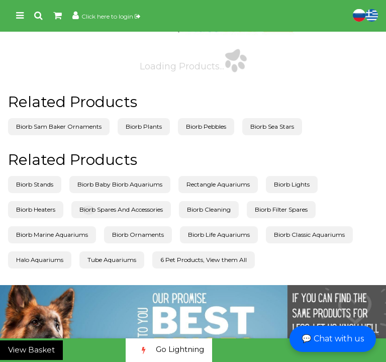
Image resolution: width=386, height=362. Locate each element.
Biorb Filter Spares (281, 209)
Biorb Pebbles (206, 126)
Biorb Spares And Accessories (121, 209)
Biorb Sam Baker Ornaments (59, 126)
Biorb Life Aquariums (219, 234)
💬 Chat (333, 338)
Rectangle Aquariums (218, 184)
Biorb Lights (292, 184)
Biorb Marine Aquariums (52, 234)
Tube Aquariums (111, 259)
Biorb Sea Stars (272, 126)
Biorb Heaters (35, 209)
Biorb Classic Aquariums (309, 234)
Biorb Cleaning (209, 209)
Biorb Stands (34, 184)
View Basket (31, 349)
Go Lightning (169, 350)
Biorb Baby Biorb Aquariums (119, 184)
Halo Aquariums (39, 259)
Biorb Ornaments (138, 234)
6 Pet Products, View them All (203, 259)
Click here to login (110, 16)
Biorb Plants (144, 126)
